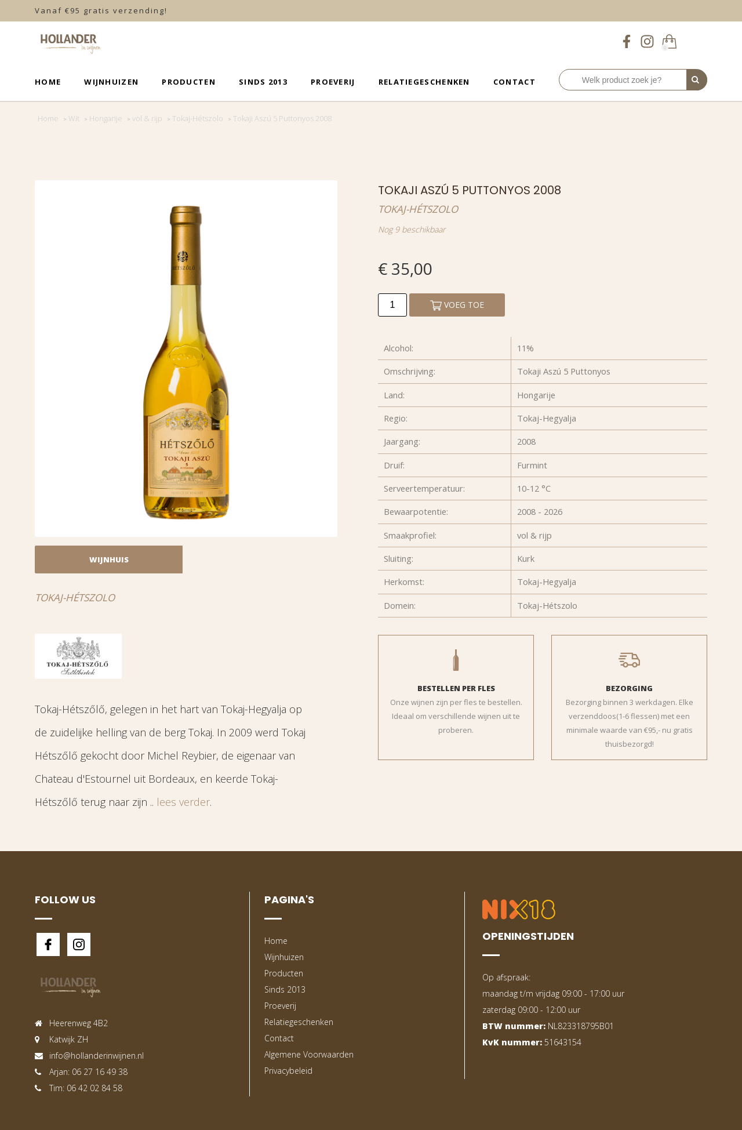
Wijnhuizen (111, 82)
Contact (514, 82)
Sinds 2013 (263, 82)
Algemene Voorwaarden (309, 1054)
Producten (189, 82)
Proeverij (333, 82)
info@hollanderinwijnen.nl (96, 1055)
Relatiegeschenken (424, 82)
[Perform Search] (696, 80)
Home (48, 82)
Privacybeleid (288, 1070)
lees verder (183, 802)
